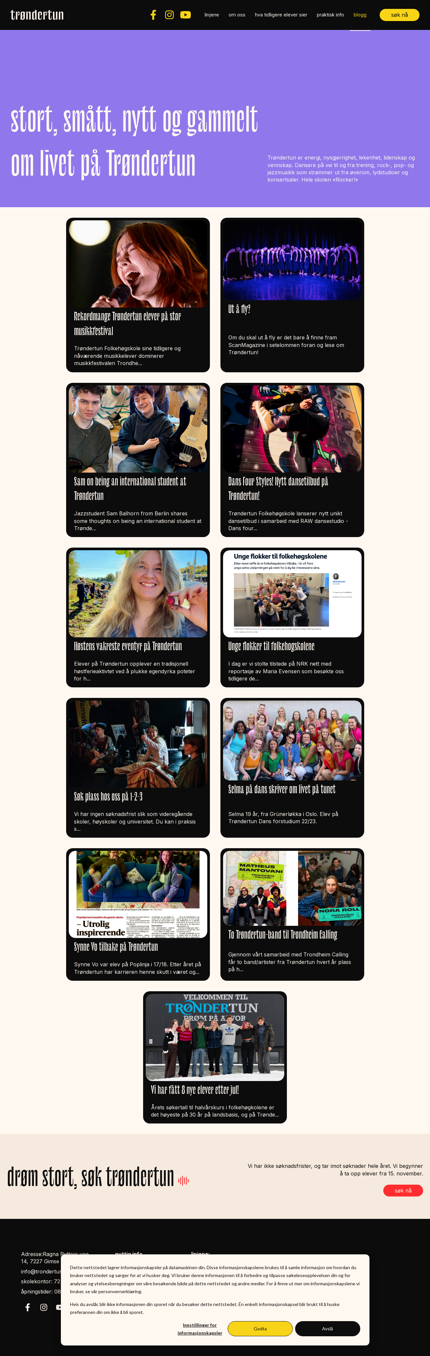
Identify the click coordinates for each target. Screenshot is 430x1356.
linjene (212, 15)
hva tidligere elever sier (281, 15)
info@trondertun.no (45, 1271)
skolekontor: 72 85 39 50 (52, 1281)
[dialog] (215, 1299)
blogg (360, 15)
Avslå (327, 1328)
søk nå (399, 15)
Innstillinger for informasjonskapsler (200, 1329)
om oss (237, 15)
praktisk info (330, 15)
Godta (260, 1328)
